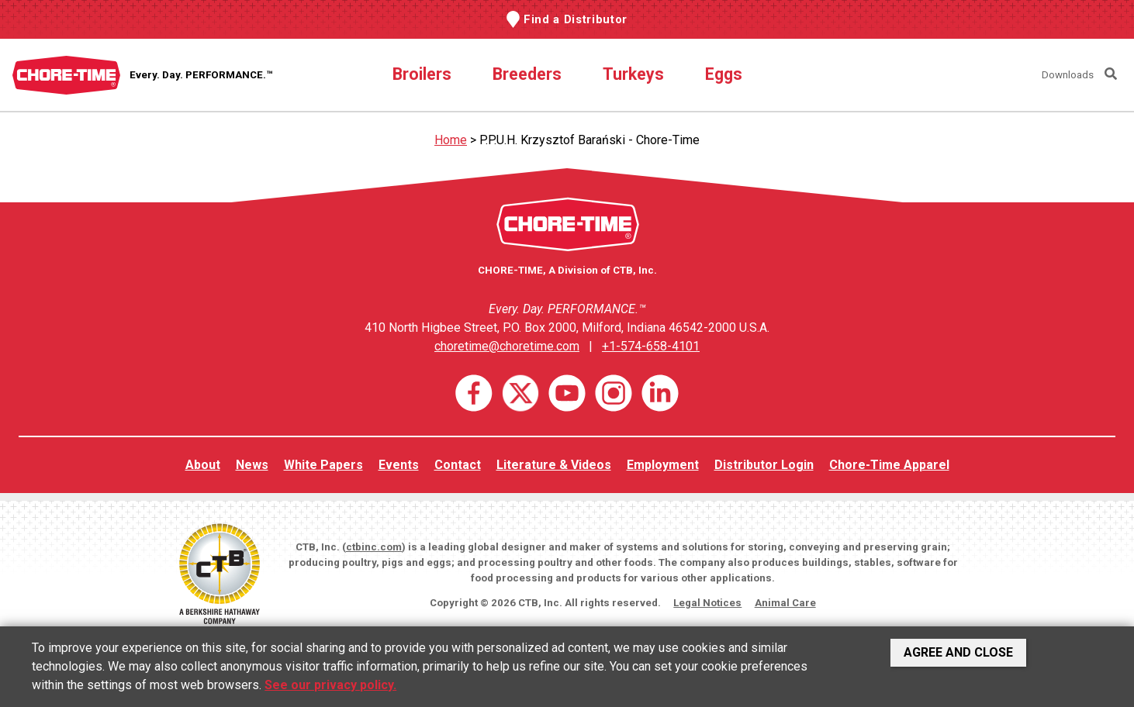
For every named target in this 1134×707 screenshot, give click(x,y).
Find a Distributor (576, 19)
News (252, 464)
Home (450, 140)
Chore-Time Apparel (889, 464)
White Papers (323, 464)
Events (399, 464)
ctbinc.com (374, 547)
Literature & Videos (553, 464)
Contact (457, 464)
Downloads (1068, 75)
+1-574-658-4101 (651, 346)
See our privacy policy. (330, 685)
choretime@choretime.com (506, 346)
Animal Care (785, 603)
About (202, 464)
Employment (663, 464)
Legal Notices (707, 603)
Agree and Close (958, 652)
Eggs (723, 74)
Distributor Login (764, 464)
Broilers (421, 74)
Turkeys (633, 74)
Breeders (527, 74)
